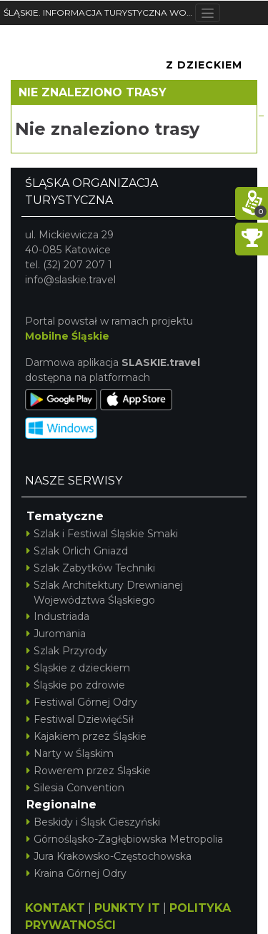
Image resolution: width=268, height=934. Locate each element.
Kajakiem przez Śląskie (86, 736)
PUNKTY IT (127, 908)
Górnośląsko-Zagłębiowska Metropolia (124, 839)
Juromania (56, 633)
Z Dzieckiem (204, 65)
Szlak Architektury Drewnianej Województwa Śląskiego (104, 592)
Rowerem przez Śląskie (88, 770)
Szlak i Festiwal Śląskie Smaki (102, 533)
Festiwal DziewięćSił (80, 719)
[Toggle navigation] (207, 13)
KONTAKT (55, 908)
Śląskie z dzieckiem (78, 667)
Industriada (57, 616)
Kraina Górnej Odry (76, 873)
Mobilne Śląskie (67, 336)
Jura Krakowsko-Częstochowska (109, 856)
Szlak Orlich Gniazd (77, 550)
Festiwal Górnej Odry (81, 702)
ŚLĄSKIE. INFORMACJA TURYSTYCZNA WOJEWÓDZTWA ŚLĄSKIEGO (99, 12)
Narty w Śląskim (70, 753)
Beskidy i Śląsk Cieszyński (93, 822)
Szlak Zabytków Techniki (90, 568)
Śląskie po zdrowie (75, 685)
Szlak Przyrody (66, 650)
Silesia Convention (75, 787)
